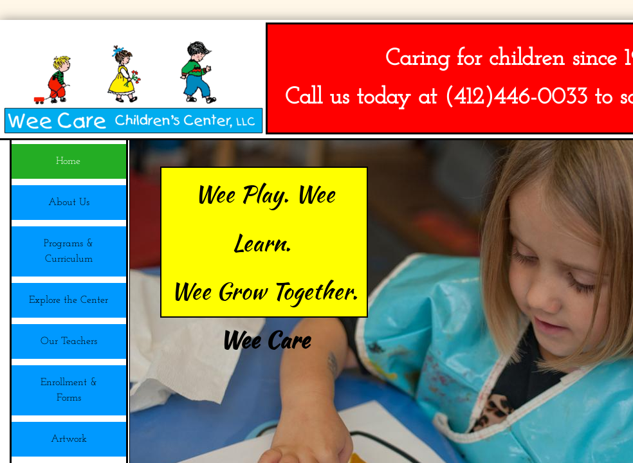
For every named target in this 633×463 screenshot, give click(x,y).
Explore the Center (68, 300)
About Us (68, 202)
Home (68, 161)
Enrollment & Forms (69, 390)
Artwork (69, 439)
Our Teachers (69, 341)
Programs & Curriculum (68, 251)
